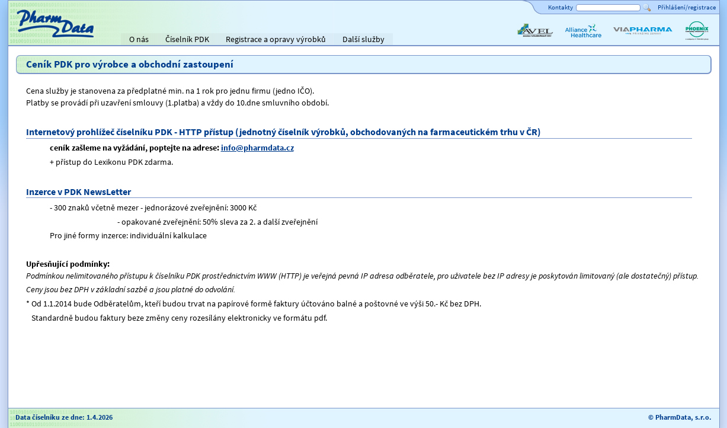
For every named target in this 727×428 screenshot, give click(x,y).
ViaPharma (630, 40)
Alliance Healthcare (582, 40)
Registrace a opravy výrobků (276, 39)
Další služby (363, 39)
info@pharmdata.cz (257, 147)
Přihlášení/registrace (687, 7)
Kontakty (560, 7)
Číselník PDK (187, 39)
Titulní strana (36, 39)
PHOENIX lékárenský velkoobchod (697, 40)
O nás (139, 39)
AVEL (524, 40)
